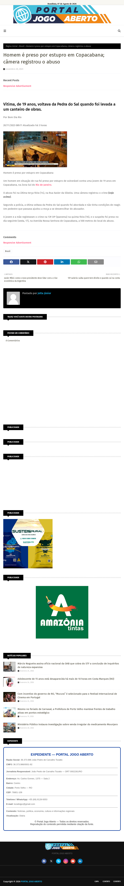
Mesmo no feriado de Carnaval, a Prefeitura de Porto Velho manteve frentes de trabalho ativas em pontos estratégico (66, 711)
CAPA (97, 881)
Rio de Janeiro (43, 184)
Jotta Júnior (44, 293)
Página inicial (12, 46)
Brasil (21, 46)
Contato (106, 881)
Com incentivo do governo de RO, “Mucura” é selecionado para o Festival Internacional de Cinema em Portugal (67, 695)
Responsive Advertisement (17, 86)
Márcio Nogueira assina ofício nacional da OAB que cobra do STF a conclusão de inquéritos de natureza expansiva (68, 665)
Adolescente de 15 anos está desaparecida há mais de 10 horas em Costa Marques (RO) (66, 678)
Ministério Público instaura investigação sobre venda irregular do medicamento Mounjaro (68, 724)
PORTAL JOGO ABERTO (31, 881)
